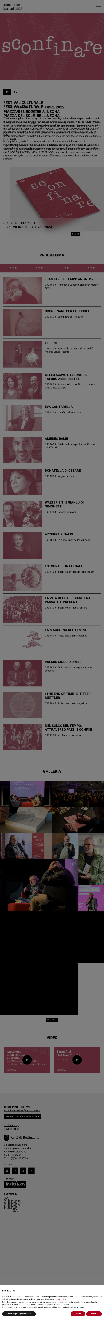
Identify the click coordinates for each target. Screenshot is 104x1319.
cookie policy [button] (60, 1299)
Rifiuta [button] (78, 1314)
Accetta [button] (94, 1314)
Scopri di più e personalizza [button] (18, 1314)
